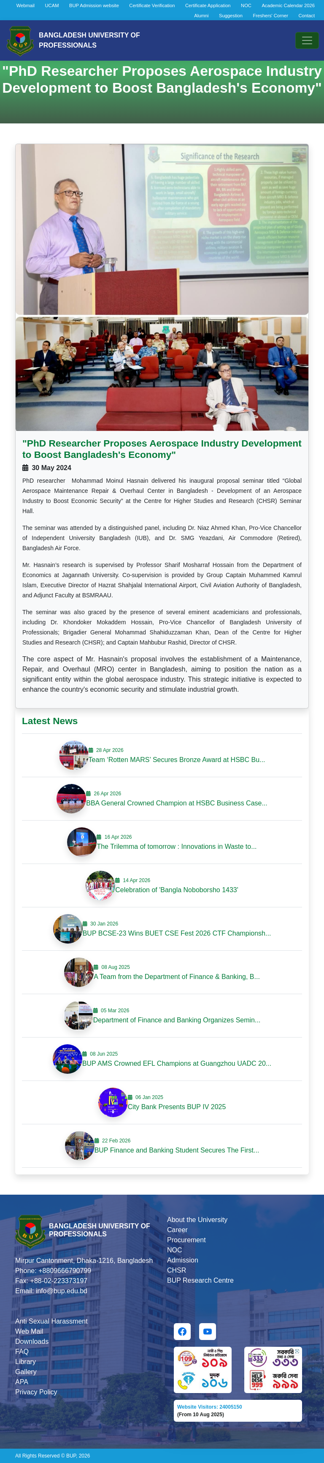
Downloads (32, 1341)
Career (177, 1229)
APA (21, 1381)
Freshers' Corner (270, 15)
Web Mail (29, 1331)
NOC (246, 5)
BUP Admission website (94, 5)
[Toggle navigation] (307, 40)
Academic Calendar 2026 (288, 5)
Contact (306, 15)
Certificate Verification (152, 5)
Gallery (26, 1371)
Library (25, 1361)
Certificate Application (208, 5)
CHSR (176, 1270)
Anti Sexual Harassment (51, 1321)
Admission (182, 1260)
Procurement (186, 1240)
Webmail (25, 5)
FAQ (22, 1351)
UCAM (52, 5)
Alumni (201, 15)
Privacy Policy (36, 1392)
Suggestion (231, 15)
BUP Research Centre (200, 1280)
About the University (197, 1219)
